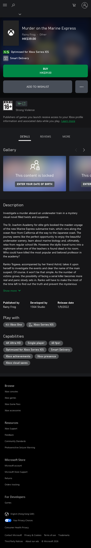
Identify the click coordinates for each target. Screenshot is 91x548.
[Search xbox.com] (13, 5)
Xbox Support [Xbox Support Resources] (11, 428)
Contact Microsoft (13, 535)
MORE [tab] (66, 136)
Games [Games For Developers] (8, 502)
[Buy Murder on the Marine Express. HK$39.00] (45, 71)
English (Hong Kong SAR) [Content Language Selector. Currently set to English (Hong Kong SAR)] (22, 514)
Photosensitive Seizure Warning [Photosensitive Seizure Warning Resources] (20, 447)
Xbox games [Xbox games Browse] (10, 397)
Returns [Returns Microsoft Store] (8, 478)
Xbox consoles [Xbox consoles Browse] (11, 391)
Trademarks (64, 535)
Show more (12, 290)
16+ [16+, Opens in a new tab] (21, 103)
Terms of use (50, 535)
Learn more (68, 121)
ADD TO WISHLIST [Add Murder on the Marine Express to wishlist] (38, 86)
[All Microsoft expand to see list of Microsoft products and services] (5, 5)
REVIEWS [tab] (45, 136)
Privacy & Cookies (32, 535)
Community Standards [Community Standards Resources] (15, 441)
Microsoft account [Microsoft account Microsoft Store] (13, 465)
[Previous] (76, 150)
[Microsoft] (45, 3)
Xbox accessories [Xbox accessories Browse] (13, 410)
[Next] (84, 150)
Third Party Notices (14, 541)
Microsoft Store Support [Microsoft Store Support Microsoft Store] (16, 472)
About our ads (32, 541)
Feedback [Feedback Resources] (9, 435)
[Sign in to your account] (84, 5)
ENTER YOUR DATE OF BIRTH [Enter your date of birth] (34, 184)
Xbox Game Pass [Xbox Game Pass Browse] (12, 404)
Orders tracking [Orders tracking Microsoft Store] (12, 484)
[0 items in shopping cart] (75, 5)
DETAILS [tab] (25, 136)
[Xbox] (10, 14)
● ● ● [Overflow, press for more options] (82, 87)
